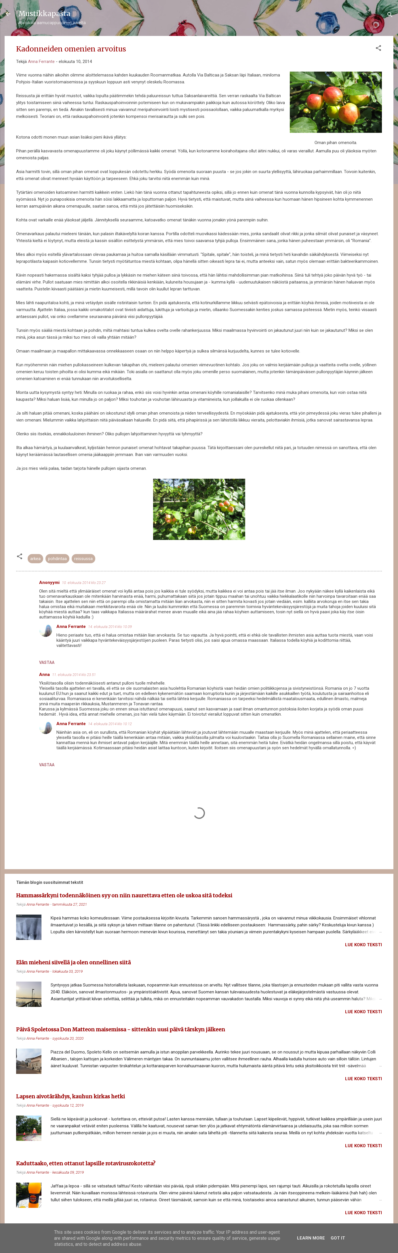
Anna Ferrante (71, 626)
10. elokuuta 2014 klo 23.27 (84, 582)
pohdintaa (57, 558)
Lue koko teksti (363, 944)
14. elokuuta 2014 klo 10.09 (110, 626)
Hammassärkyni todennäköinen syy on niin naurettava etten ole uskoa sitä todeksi (124, 895)
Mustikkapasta (44, 13)
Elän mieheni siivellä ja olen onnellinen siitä (73, 962)
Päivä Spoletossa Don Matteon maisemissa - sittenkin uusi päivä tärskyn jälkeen (120, 1029)
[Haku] (389, 15)
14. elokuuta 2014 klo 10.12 (110, 724)
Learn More (311, 1238)
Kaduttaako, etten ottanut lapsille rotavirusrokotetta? (85, 1163)
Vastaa (46, 662)
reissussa (83, 558)
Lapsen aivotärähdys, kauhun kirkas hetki (70, 1096)
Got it (338, 1238)
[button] (378, 49)
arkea (35, 558)
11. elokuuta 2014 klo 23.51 (74, 675)
